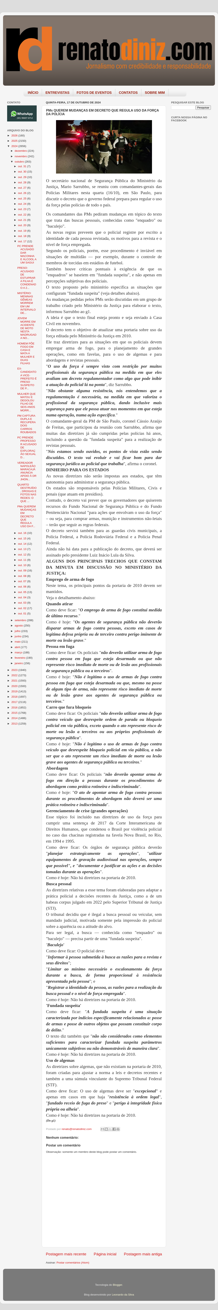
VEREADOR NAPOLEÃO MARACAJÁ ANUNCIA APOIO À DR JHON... (26, 471)
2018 (14, 696)
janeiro (19, 663)
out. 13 (22, 549)
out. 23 (22, 209)
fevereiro (20, 657)
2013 (14, 723)
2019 (14, 691)
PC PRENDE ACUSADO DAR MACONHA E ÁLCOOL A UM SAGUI (26, 254)
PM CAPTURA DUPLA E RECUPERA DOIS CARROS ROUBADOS (26, 424)
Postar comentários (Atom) (73, 1262)
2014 (14, 718)
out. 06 (22, 586)
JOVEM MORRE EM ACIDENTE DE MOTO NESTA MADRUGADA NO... (26, 328)
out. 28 (22, 182)
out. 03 (22, 602)
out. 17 (22, 241)
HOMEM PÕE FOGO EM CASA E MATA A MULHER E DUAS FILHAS (26, 353)
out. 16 (22, 532)
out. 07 (22, 581)
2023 (14, 670)
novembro (21, 156)
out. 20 (22, 225)
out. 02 (22, 608)
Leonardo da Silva (123, 1294)
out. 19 (22, 230)
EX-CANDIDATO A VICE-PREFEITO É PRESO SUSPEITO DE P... (27, 378)
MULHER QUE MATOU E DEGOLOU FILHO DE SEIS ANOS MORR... (26, 402)
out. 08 (22, 576)
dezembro (21, 150)
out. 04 (22, 597)
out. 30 (22, 171)
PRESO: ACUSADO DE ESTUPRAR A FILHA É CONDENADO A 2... (26, 277)
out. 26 (22, 193)
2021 (14, 680)
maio (18, 641)
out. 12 (22, 554)
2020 (14, 686)
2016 (14, 707)
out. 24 (22, 203)
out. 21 (22, 219)
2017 (14, 702)
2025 (14, 140)
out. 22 (22, 214)
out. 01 (22, 613)
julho (18, 631)
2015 (14, 712)
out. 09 (22, 570)
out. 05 (22, 592)
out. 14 (22, 543)
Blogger (117, 1284)
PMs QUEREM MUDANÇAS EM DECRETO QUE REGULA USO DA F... (26, 516)
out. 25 (22, 198)
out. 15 (22, 538)
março (19, 652)
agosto (19, 625)
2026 (14, 135)
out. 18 (22, 236)
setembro (21, 620)
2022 (14, 675)
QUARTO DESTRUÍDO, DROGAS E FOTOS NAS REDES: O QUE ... (27, 493)
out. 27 (22, 187)
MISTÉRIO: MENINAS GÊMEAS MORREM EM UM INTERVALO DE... (26, 303)
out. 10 (22, 565)
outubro (20, 161)
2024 (14, 146)
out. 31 (22, 166)
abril (18, 647)
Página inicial (105, 1254)
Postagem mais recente (66, 1254)
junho (18, 636)
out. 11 (22, 559)
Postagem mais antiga (143, 1254)
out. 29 (22, 177)
